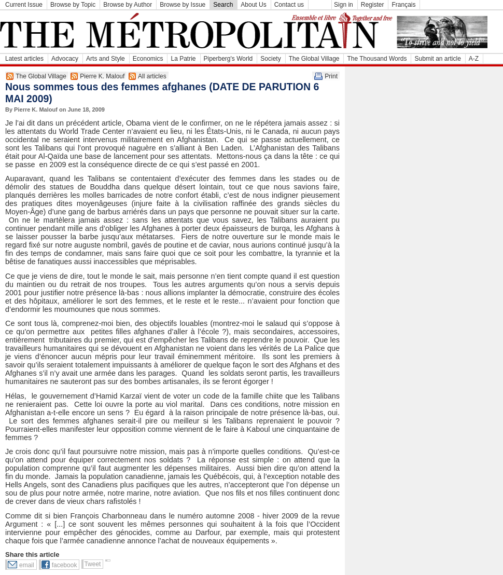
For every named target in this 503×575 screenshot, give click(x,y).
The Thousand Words (377, 58)
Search (223, 4)
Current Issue (24, 4)
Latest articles (24, 58)
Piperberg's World (228, 58)
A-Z (474, 58)
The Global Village (314, 58)
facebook (64, 565)
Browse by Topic (72, 4)
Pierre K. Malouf (102, 76)
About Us (253, 4)
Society (270, 58)
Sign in (343, 4)
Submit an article (437, 58)
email (26, 565)
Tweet (92, 564)
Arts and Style (105, 58)
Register (372, 4)
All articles (152, 76)
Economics (148, 58)
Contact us (289, 4)
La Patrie (183, 58)
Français (403, 4)
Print (331, 76)
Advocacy (64, 58)
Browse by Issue (182, 4)
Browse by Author (127, 4)
